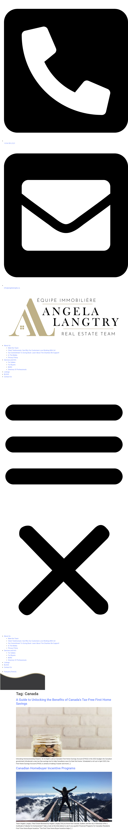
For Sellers (11, 362)
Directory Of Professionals (17, 369)
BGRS (10, 367)
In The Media (12, 355)
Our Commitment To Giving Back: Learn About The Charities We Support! (33, 353)
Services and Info (10, 360)
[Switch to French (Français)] (10, 672)
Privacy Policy (13, 357)
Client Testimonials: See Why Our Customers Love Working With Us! (32, 350)
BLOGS (6, 374)
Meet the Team (13, 348)
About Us (7, 345)
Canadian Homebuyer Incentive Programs (45, 768)
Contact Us (8, 377)
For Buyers (12, 365)
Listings (7, 372)
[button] (64, 506)
